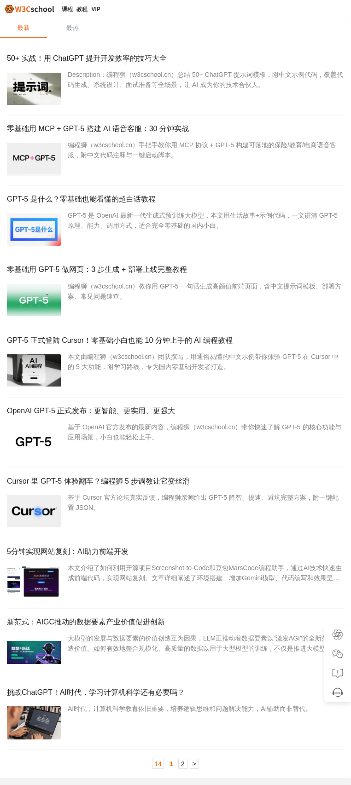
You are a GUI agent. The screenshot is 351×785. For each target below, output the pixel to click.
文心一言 (159, 671)
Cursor (211, 315)
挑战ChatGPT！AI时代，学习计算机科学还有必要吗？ (96, 698)
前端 (78, 315)
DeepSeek (192, 528)
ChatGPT (121, 101)
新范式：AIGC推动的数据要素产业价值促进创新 (86, 627)
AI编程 (155, 101)
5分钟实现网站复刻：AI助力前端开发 (68, 556)
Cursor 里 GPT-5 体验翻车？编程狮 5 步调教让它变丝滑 (98, 485)
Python (110, 599)
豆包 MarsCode (247, 599)
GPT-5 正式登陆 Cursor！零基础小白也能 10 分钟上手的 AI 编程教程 (120, 342)
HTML (80, 599)
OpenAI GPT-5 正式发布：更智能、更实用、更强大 (91, 414)
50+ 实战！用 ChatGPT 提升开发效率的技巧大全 (87, 58)
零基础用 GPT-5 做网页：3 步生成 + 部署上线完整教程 (97, 272)
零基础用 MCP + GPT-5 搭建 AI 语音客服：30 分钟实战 (98, 129)
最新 (23, 27)
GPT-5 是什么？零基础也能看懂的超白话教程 (81, 200)
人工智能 (84, 101)
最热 (72, 27)
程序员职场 (124, 742)
